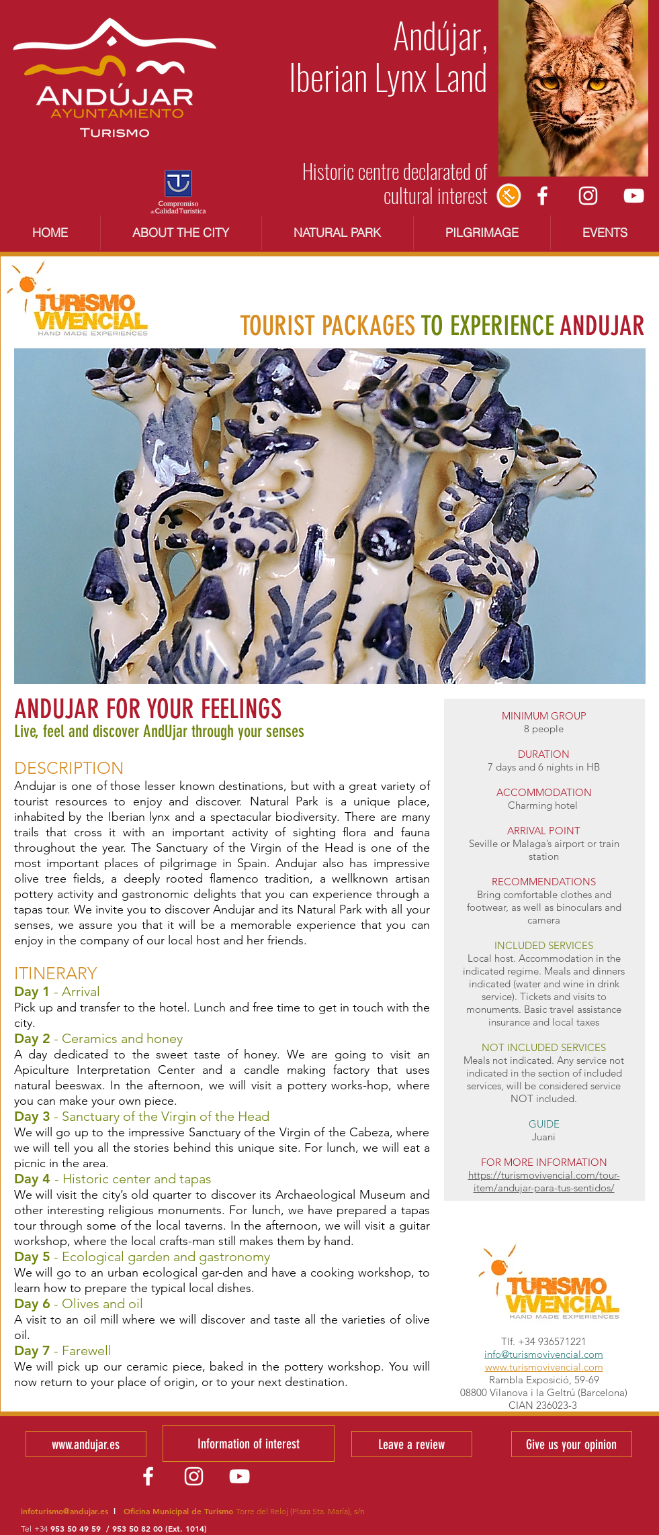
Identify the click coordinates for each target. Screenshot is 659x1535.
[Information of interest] (249, 1443)
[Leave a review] (411, 1444)
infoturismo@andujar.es (64, 1510)
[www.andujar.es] (86, 1444)
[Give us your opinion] (571, 1444)
